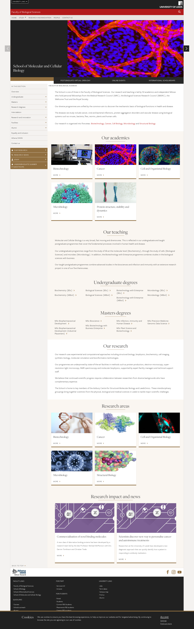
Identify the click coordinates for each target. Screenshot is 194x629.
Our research (19, 150)
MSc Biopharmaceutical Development (65, 322)
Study (21, 17)
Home (14, 17)
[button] (179, 12)
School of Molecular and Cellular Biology (27, 595)
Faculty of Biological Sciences (26, 12)
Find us (101, 595)
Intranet (59, 589)
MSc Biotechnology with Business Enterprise (96, 327)
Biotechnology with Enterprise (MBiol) (130, 299)
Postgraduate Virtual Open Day (75, 80)
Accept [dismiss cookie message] (164, 616)
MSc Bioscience (92, 320)
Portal (59, 598)
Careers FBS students (64, 610)
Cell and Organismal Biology (156, 168)
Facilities (14, 122)
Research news (20, 155)
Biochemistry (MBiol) (64, 295)
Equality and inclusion (19, 133)
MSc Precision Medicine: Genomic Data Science (158, 322)
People (57, 17)
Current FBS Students (64, 604)
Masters (14, 102)
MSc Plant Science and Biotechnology (126, 329)
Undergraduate (17, 96)
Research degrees (18, 107)
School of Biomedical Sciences (24, 592)
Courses (16, 604)
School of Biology (19, 589)
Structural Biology (147, 123)
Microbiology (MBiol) (157, 295)
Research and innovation (40, 17)
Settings (163, 620)
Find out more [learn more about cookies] (166, 623)
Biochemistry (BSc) (63, 290)
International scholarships (162, 80)
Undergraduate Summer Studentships (24, 165)
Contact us (67, 17)
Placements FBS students (65, 607)
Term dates (103, 589)
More (55, 175)
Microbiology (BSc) (156, 290)
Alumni (14, 127)
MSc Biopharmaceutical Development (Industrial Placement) (65, 331)
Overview (15, 91)
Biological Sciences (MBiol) (98, 295)
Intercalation (16, 112)
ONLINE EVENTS (118, 80)
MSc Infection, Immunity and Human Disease (129, 322)
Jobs (100, 586)
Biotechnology (97, 123)
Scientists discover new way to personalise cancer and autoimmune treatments (145, 538)
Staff (15, 159)
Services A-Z (61, 586)
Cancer (108, 123)
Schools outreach (19, 607)
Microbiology (129, 123)
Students (60, 601)
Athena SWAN (17, 138)
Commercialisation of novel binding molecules (81, 536)
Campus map (103, 592)
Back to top (18, 565)
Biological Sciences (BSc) (97, 290)
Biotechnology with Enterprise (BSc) (130, 292)
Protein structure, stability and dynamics (113, 208)
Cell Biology (117, 123)
